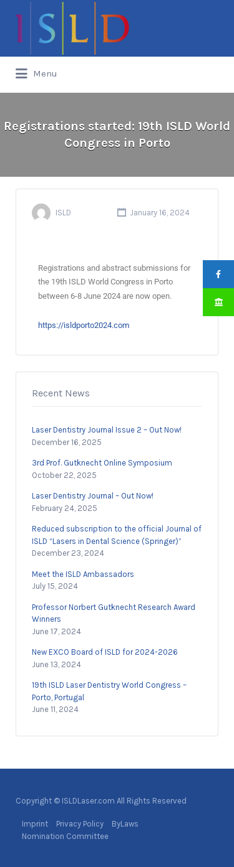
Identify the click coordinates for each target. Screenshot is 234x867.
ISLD (63, 212)
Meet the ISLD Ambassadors (83, 574)
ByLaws (125, 823)
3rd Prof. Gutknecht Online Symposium (102, 462)
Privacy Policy (80, 823)
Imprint (35, 823)
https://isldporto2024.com (83, 325)
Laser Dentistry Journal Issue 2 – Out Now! (107, 429)
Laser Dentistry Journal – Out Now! (93, 495)
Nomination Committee (65, 836)
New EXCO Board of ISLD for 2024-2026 (105, 652)
